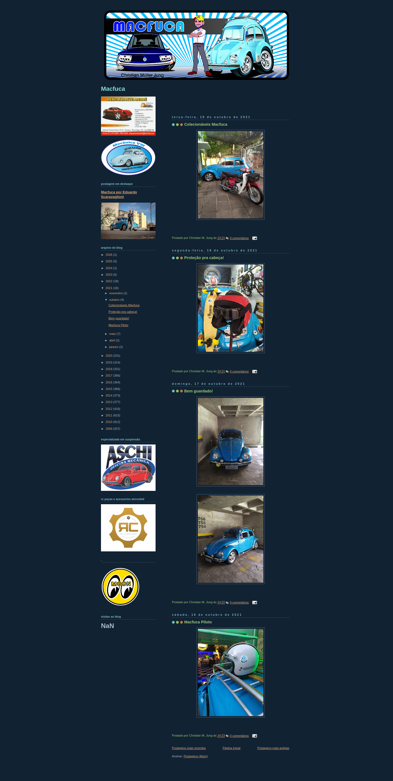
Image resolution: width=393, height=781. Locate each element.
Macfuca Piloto (198, 622)
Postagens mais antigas (273, 748)
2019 (109, 362)
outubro (114, 299)
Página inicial (231, 748)
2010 (109, 421)
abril (112, 340)
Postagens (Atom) (196, 756)
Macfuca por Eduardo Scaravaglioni (119, 194)
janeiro (114, 347)
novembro (116, 293)
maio (113, 333)
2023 (109, 274)
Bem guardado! (198, 391)
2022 (109, 281)
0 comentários (239, 238)
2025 (109, 261)
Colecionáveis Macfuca (205, 124)
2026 (109, 254)
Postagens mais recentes (189, 748)
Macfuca (113, 88)
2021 (109, 288)
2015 (109, 388)
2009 (109, 428)
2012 (109, 408)
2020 (109, 355)
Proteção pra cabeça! (204, 258)
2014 (109, 395)
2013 (109, 402)
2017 (109, 375)
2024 (109, 268)
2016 (109, 382)
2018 (109, 369)
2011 (109, 415)
